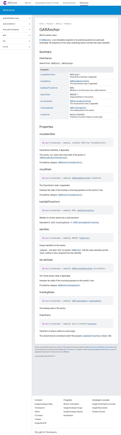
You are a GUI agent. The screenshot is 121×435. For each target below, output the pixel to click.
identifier (45, 94)
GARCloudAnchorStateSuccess (53, 158)
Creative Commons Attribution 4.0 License (99, 347)
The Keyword (40, 408)
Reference (9, 10)
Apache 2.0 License (67, 349)
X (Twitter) (39, 415)
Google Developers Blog (43, 404)
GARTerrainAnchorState (80, 101)
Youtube (38, 419)
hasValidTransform (48, 88)
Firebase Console (98, 412)
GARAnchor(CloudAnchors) (70, 162)
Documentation (69, 3)
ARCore (12, 2)
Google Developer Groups (73, 408)
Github (37, 412)
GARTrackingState (78, 108)
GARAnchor (46, 40)
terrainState (46, 101)
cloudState (45, 81)
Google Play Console (99, 408)
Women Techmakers (71, 404)
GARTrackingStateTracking (85, 222)
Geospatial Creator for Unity (47, 3)
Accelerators (68, 415)
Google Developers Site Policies (99, 349)
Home (41, 24)
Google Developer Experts (73, 412)
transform (44, 114)
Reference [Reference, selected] (84, 3)
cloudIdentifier (47, 74)
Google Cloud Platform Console (104, 404)
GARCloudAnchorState (79, 81)
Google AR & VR (40, 423)
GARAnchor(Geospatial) (69, 285)
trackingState (46, 108)
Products (50, 24)
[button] (14, 18)
